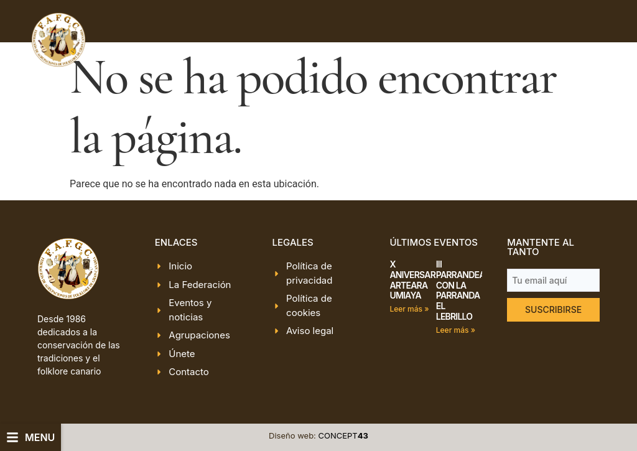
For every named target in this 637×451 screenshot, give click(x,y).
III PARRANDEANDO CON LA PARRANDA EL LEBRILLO (469, 290)
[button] (30, 437)
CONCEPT (343, 435)
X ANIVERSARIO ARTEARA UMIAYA (416, 279)
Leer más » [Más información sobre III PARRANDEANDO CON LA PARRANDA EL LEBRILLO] (455, 330)
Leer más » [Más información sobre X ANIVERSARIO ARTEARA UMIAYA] (409, 309)
